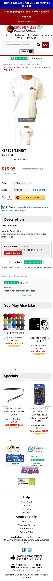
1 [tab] (15, 369)
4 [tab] (27, 369)
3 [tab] (23, 369)
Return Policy (26, 528)
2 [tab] (19, 369)
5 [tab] (32, 369)
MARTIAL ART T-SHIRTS (28, 67)
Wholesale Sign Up (26, 524)
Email (21, 35)
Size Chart (39, 189)
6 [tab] (36, 369)
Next (48, 338)
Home (7, 64)
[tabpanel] (14, 339)
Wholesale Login (26, 21)
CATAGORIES (19, 64)
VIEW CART (30, 38)
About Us (26, 521)
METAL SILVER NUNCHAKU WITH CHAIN (14, 411)
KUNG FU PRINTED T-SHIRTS (39, 339)
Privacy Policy (26, 532)
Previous (5, 338)
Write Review (20, 159)
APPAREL (8, 67)
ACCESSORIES (35, 64)
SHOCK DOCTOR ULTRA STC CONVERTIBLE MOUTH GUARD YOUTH (39, 414)
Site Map (26, 509)
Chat (9, 35)
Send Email (26, 502)
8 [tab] (40, 440)
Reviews (26, 512)
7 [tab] (36, 440)
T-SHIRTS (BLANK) (14, 333)
